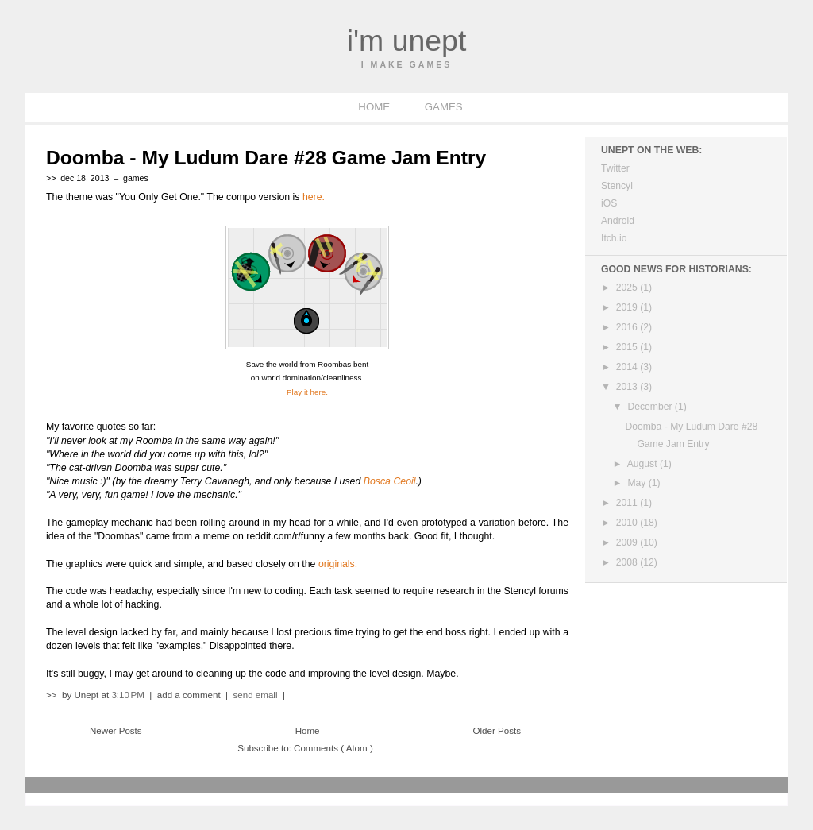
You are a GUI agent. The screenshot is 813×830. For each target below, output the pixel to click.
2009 (628, 542)
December (650, 406)
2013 (628, 386)
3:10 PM (129, 695)
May (637, 482)
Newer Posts (116, 730)
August (643, 463)
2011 (628, 502)
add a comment (190, 695)
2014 (628, 367)
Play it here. (307, 392)
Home (307, 730)
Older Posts (497, 730)
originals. (337, 563)
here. (313, 197)
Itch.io (613, 238)
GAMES (444, 107)
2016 (628, 327)
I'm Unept (407, 40)
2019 (628, 307)
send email (255, 695)
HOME (375, 107)
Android (617, 220)
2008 (628, 562)
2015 (628, 347)
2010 (628, 522)
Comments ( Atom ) (333, 748)
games (135, 178)
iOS (609, 203)
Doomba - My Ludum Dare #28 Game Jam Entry (266, 157)
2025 (628, 287)
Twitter (615, 168)
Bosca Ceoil (390, 481)
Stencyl (617, 185)
